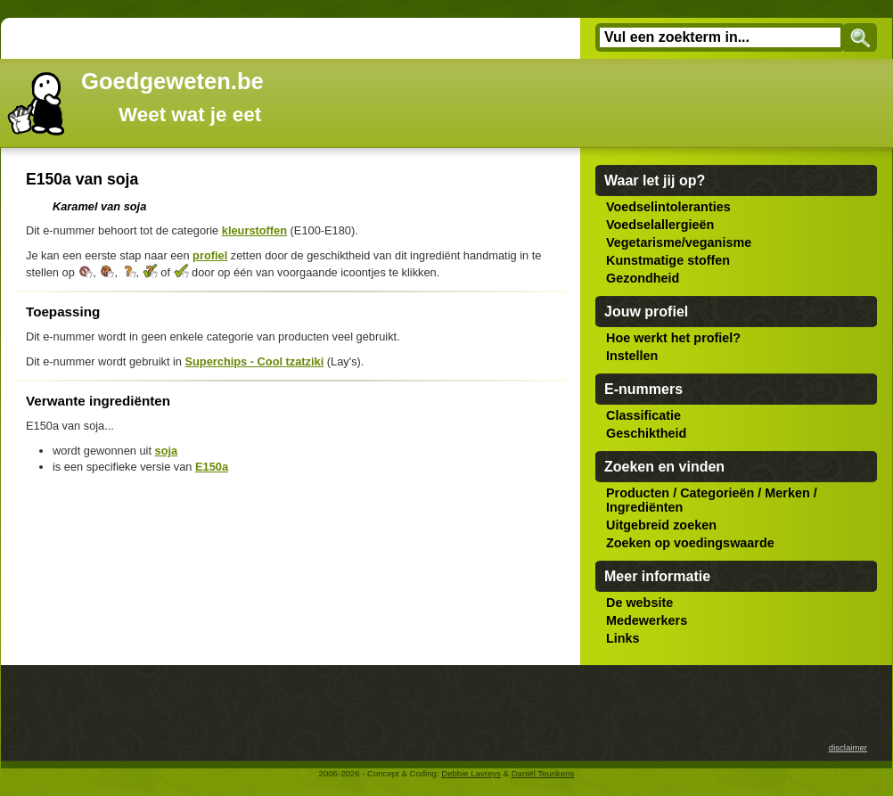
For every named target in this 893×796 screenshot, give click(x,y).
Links (623, 638)
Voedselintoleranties (668, 207)
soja (166, 450)
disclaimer (848, 747)
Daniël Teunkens (543, 773)
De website (639, 602)
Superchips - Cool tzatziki (254, 361)
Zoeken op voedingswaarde (690, 543)
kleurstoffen (254, 230)
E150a (211, 466)
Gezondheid (642, 278)
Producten (637, 493)
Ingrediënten (644, 507)
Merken (787, 493)
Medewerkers (646, 620)
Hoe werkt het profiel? (673, 338)
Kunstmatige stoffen (668, 260)
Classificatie (643, 415)
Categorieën (717, 493)
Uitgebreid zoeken (661, 525)
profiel (210, 255)
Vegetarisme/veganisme (678, 242)
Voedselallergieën (660, 224)
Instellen (632, 356)
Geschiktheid (646, 433)
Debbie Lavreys (471, 773)
